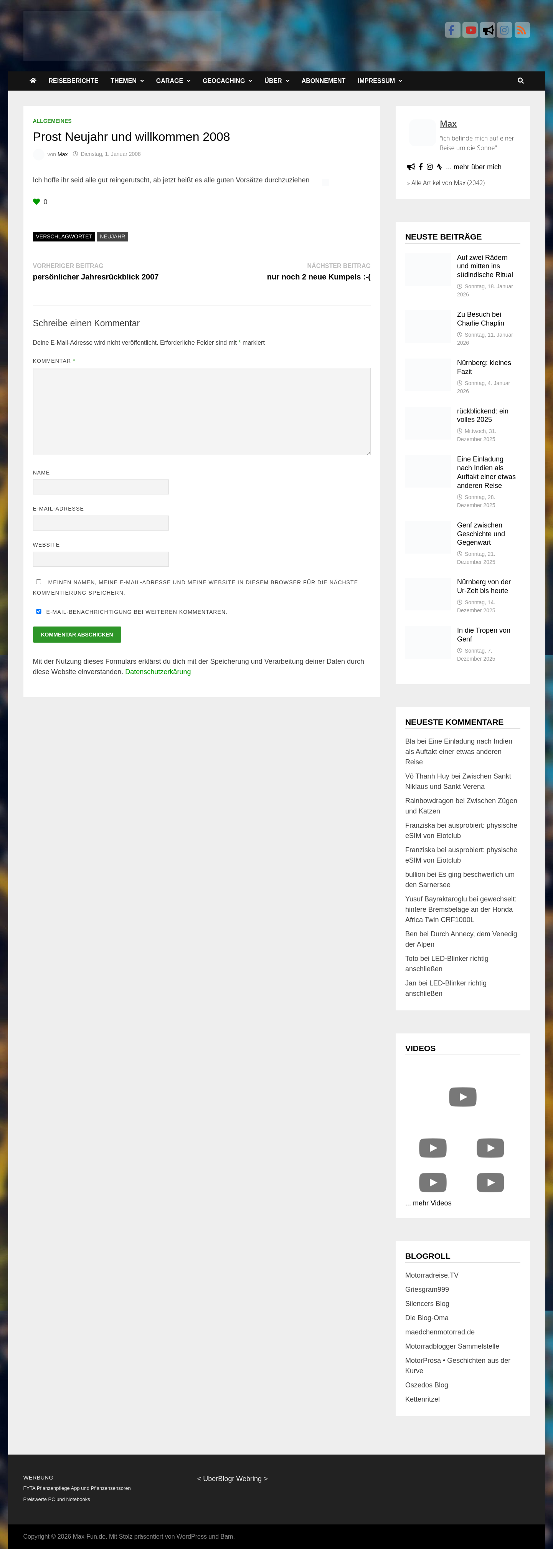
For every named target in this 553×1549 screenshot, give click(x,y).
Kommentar (54, 361)
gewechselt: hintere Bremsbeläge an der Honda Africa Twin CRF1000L (461, 909)
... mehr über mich (474, 167)
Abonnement (324, 81)
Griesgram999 (427, 1289)
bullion (415, 874)
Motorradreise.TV (432, 1275)
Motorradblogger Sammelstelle (452, 1346)
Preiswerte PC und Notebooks (56, 1499)
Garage (169, 81)
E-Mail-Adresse (58, 509)
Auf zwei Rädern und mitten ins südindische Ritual (485, 266)
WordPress (192, 1536)
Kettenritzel (422, 1399)
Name (41, 472)
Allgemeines (52, 121)
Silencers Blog (427, 1304)
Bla (410, 741)
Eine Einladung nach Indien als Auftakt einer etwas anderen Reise (458, 751)
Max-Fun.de (89, 1536)
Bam (226, 1536)
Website (46, 545)
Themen (124, 81)
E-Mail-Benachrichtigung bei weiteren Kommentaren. (130, 612)
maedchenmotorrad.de (440, 1332)
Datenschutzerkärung (158, 672)
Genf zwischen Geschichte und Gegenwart (481, 534)
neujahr (112, 236)
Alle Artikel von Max (438, 183)
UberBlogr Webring (232, 1479)
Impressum (376, 81)
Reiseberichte (74, 81)
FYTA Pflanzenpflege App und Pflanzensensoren (77, 1488)
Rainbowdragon (429, 801)
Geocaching (224, 81)
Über (273, 81)
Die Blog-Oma (427, 1318)
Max (63, 154)
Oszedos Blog (426, 1385)
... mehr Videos (428, 1203)
